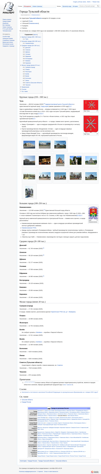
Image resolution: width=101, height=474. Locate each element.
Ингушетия (45, 427)
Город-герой (44, 106)
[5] (77, 215)
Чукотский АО (80, 446)
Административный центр (53, 104)
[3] (41, 113)
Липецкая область (42, 413)
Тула (30, 21)
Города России (26, 402)
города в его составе (54, 417)
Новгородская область (43, 420)
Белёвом (39, 342)
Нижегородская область (72, 432)
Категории (23, 461)
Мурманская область (77, 419)
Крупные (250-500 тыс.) (79, 451)
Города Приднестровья (51, 456)
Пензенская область (47, 433)
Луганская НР (59, 448)
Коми (57, 419)
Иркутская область (54, 441)
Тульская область (27, 399)
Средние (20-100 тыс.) (55, 451)
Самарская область (66, 433)
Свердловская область (53, 437)
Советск (60, 365)
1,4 (33, 382)
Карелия (53, 419)
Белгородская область (60, 410)
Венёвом (39, 332)
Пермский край (56, 433)
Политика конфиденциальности (27, 471)
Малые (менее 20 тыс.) (43, 451)
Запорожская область (50, 448)
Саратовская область (77, 433)
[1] (44, 103)
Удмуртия (40, 435)
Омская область (46, 442)
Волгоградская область (80, 423)
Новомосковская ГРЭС (29, 228)
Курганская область (42, 437)
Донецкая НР (41, 448)
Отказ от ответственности (51, 471)
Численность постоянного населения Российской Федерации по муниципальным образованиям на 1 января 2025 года (59, 392)
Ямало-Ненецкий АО (47, 439)
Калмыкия (40, 424)
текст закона (67, 384)
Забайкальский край (65, 444)
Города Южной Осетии (63, 456)
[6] (80, 215)
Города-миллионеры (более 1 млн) (61, 453)
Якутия (53, 446)
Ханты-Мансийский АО (75, 437)
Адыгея (60, 423)
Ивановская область (54, 412)
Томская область (55, 442)
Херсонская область (69, 448)
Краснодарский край (48, 424)
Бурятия (49, 444)
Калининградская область (44, 419)
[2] (38, 113)
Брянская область (71, 410)
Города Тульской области (46, 461)
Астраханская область (68, 423)
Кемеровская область (65, 441)
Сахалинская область (61, 446)
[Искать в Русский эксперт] (89, 6)
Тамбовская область (42, 415)
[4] (33, 118)
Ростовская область (62, 424)
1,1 (27, 382)
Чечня (42, 429)
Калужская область (64, 412)
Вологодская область (77, 417)
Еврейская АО (55, 444)
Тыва (61, 442)
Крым (55, 424)
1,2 (29, 382)
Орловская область (62, 413)
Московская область (52, 413)
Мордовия (63, 432)
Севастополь (41, 423)
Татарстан (85, 433)
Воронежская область (43, 412)
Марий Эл (57, 432)
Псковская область (53, 420)
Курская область (85, 412)
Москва (39, 410)
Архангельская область (65, 417)
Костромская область (75, 412)
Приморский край (46, 446)
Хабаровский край (71, 446)
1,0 (26, 382)
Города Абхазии (41, 456)
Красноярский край (75, 441)
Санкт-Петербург (42, 417)
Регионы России (74, 456)
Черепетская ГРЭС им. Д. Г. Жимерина (63, 312)
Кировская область (49, 432)
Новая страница (37, 6)
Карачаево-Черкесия (65, 427)
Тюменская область (64, 437)
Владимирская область (82, 410)
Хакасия (65, 442)
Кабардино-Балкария (54, 427)
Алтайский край (45, 441)
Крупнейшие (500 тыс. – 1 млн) (45, 453)
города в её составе (49, 410)
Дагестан (40, 427)
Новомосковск (35, 14)
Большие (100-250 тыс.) (67, 451)
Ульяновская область (48, 435)
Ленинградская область (65, 419)
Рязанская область (72, 413)
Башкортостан (41, 432)
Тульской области (35, 18)
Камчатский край (75, 444)
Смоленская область (83, 413)
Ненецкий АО (86, 419)
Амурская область (42, 444)
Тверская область (52, 415)
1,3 (31, 382)
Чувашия (56, 435)
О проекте (40, 471)
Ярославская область (73, 415)
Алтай (39, 441)
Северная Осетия (75, 427)
